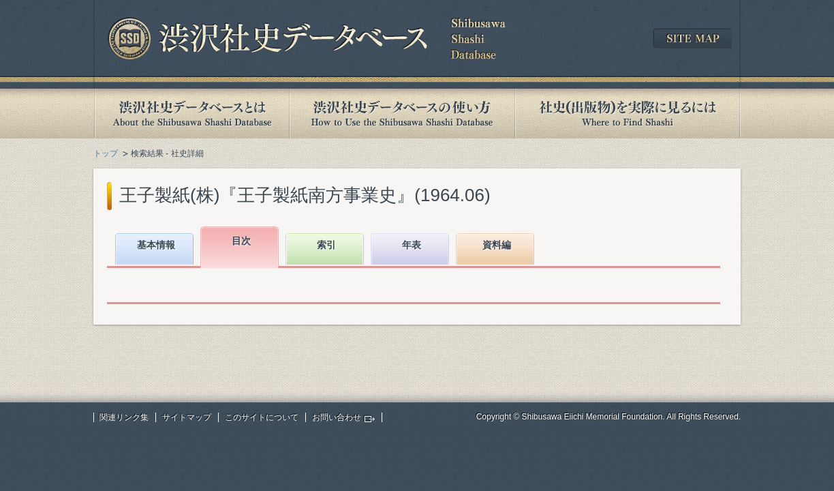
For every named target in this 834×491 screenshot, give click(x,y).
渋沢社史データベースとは (191, 113)
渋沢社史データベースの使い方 (402, 113)
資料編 (496, 244)
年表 (411, 244)
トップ (105, 153)
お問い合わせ (336, 417)
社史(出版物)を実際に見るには (627, 113)
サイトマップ (186, 417)
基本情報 (156, 244)
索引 (326, 244)
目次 (241, 240)
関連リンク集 (124, 417)
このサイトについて (261, 417)
